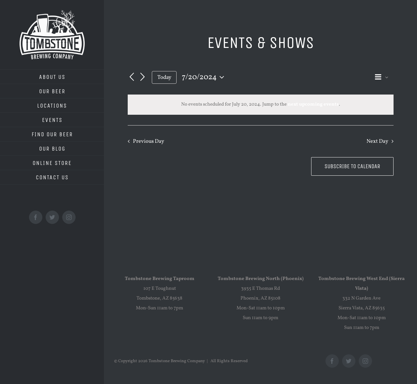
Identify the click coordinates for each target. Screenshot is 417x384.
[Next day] (143, 77)
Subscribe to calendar (352, 166)
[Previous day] (132, 77)
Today (164, 77)
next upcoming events (313, 104)
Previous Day (148, 141)
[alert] (261, 105)
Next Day (377, 141)
